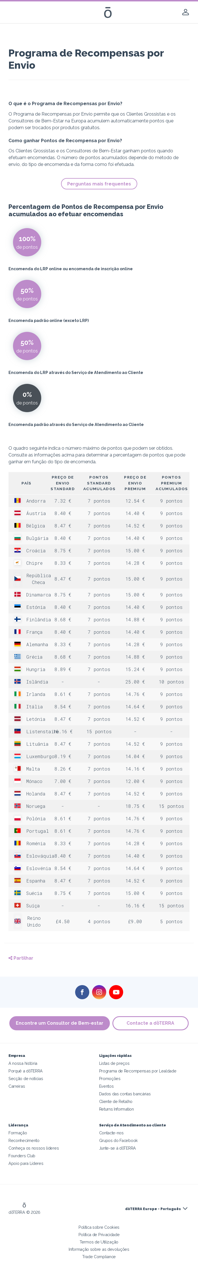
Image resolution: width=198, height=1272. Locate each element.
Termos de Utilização (99, 1241)
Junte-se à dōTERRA (117, 1148)
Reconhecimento (24, 1140)
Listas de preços (114, 1063)
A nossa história (22, 1063)
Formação (17, 1132)
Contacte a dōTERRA (151, 1023)
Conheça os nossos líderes (33, 1148)
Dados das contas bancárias (125, 1093)
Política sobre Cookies (99, 1227)
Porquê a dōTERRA (25, 1070)
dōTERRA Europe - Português (153, 1209)
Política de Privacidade (99, 1234)
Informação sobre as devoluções (99, 1249)
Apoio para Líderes (25, 1163)
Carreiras (16, 1086)
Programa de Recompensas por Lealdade (138, 1070)
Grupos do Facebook (118, 1140)
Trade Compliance (99, 1256)
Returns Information (116, 1109)
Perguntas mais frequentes (99, 184)
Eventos (106, 1086)
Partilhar (20, 958)
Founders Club (21, 1155)
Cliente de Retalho (115, 1101)
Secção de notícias (25, 1078)
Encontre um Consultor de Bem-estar (59, 1023)
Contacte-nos (111, 1132)
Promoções (110, 1078)
